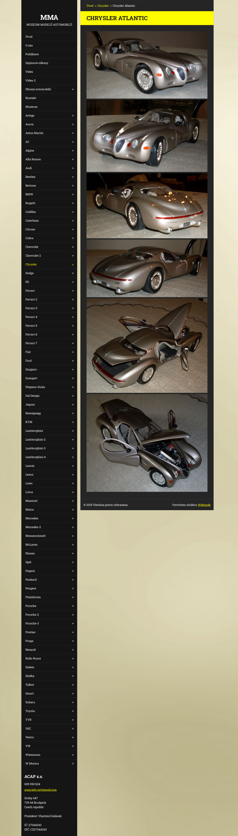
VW (28, 746)
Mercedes (31, 518)
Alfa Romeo (33, 159)
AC (27, 142)
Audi (28, 168)
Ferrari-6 (31, 334)
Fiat (28, 352)
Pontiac (30, 632)
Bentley (30, 177)
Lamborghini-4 (35, 457)
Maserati (31, 501)
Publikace (32, 54)
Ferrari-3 (31, 308)
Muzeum (31, 107)
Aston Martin (34, 133)
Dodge (29, 273)
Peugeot (30, 588)
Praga (29, 641)
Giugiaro (31, 369)
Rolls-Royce (33, 658)
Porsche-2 (32, 614)
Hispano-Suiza (35, 387)
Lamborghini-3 (35, 448)
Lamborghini (34, 431)
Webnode (204, 505)
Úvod (28, 36)
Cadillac (30, 212)
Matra (29, 509)
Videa (29, 72)
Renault (30, 649)
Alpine (29, 150)
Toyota (30, 711)
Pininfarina (33, 597)
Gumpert (31, 378)
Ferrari (30, 290)
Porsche (30, 606)
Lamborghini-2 (35, 439)
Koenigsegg (33, 413)
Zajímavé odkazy (36, 63)
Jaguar (30, 404)
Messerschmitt (35, 536)
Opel (28, 562)
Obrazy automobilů (38, 89)
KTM (28, 422)
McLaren (31, 544)
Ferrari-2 (31, 299)
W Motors (32, 763)
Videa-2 (30, 80)
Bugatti (30, 203)
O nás (29, 45)
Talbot (29, 685)
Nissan (30, 553)
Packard (31, 579)
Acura (29, 124)
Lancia (29, 466)
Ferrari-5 (31, 325)
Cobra (29, 238)
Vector (29, 737)
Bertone (30, 185)
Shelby (29, 676)
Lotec (29, 483)
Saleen (29, 667)
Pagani (30, 571)
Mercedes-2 (33, 527)
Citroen (30, 229)
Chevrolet (31, 247)
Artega (29, 115)
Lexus (29, 474)
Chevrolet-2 (33, 255)
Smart (29, 693)
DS (27, 282)
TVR (28, 720)
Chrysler (31, 264)
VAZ (28, 728)
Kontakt (30, 98)
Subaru (30, 702)
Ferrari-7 (31, 343)
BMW (29, 194)
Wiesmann (32, 755)
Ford (28, 361)
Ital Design (32, 396)
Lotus (29, 492)
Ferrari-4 (31, 317)
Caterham (32, 220)
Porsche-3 (32, 623)
